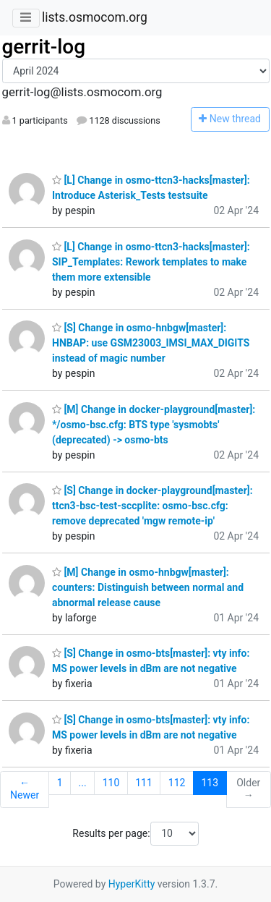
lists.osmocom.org (94, 17)
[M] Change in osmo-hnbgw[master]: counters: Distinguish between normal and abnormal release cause (148, 587)
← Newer (24, 789)
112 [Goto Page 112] (177, 782)
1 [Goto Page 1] (60, 782)
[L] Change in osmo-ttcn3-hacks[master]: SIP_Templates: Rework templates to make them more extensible (151, 262)
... (83, 782)
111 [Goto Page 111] (143, 782)
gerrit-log (44, 47)
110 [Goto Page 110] (111, 782)
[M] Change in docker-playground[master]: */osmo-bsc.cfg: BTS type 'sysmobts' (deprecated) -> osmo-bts (153, 425)
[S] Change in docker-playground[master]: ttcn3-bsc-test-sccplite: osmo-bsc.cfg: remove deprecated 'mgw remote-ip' (152, 506)
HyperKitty (131, 884)
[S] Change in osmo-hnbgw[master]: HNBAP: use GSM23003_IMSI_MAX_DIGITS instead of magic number (150, 343)
